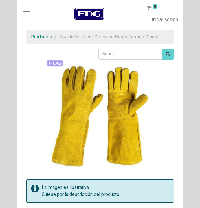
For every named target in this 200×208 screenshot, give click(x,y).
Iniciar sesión (165, 19)
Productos (41, 37)
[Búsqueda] (168, 54)
